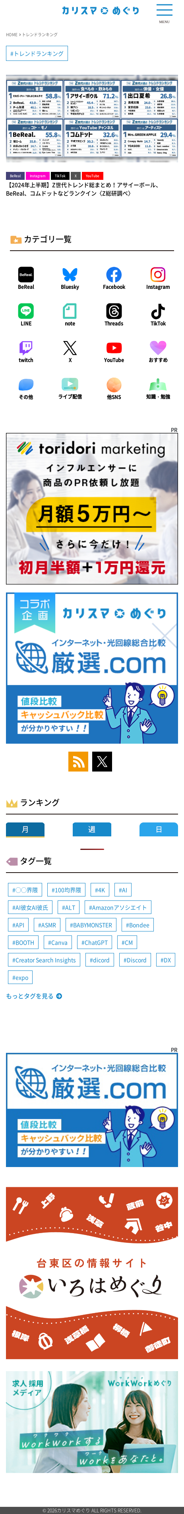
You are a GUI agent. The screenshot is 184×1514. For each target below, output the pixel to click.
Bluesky (70, 286)
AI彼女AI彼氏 (31, 907)
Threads (114, 323)
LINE (26, 323)
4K (101, 890)
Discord (137, 960)
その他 (26, 397)
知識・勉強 (158, 396)
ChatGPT (96, 942)
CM (129, 942)
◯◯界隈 (26, 890)
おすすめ (158, 360)
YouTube (114, 360)
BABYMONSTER (92, 925)
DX (167, 960)
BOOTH (24, 942)
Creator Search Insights (45, 960)
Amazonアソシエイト (119, 907)
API (19, 925)
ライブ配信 (70, 396)
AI (124, 890)
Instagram (158, 286)
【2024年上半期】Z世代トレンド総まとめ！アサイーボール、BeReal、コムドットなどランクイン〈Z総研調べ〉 (83, 189)
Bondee (139, 925)
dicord (101, 960)
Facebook (114, 286)
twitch (26, 360)
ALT (70, 907)
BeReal (26, 286)
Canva (59, 942)
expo (21, 977)
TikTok (158, 323)
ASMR (48, 925)
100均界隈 (68, 890)
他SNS (114, 397)
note (70, 323)
